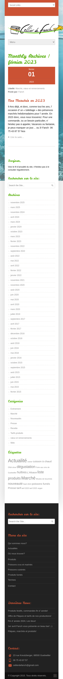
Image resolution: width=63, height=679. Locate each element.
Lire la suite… (17, 137)
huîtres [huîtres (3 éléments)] (22, 472)
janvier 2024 (16, 227)
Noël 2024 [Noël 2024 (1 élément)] (27, 484)
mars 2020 (15, 309)
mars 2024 (15, 222)
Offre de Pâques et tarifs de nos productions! (29, 616)
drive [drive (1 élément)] (14, 467)
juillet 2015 (15, 377)
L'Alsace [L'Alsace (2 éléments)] (32, 472)
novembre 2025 (18, 202)
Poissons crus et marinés (20, 564)
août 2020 (15, 290)
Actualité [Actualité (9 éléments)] (17, 460)
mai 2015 (15, 387)
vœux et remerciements (34, 88)
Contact (12, 586)
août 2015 (15, 372)
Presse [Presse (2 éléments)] (12, 488)
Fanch (21, 92)
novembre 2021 (18, 280)
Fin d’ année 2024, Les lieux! (22, 621)
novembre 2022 (18, 246)
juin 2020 (15, 295)
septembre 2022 (18, 251)
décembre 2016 (18, 333)
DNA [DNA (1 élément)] (10, 467)
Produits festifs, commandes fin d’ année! (28, 611)
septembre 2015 (18, 367)
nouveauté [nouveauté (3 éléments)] (15, 483)
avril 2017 (15, 324)
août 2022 (15, 256)
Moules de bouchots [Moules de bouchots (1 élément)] (44, 479)
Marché (19, 88)
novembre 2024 (18, 212)
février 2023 (16, 241)
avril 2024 (15, 217)
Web (13, 443)
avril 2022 (15, 265)
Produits (12, 559)
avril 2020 (15, 304)
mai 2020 (15, 299)
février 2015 (16, 392)
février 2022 (16, 270)
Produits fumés (15, 575)
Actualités (12, 548)
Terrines (12, 580)
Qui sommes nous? (17, 543)
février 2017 (16, 329)
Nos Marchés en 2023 (26, 100)
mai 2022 (15, 261)
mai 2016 (15, 353)
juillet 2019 (15, 314)
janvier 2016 (16, 358)
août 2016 (15, 343)
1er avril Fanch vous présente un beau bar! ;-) (30, 626)
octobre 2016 (16, 338)
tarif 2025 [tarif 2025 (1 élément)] (33, 488)
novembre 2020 (18, 285)
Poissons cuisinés (16, 569)
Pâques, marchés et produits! (22, 631)
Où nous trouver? (16, 553)
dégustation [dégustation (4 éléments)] (26, 467)
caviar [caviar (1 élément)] (29, 462)
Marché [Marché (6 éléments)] (28, 478)
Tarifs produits (17, 433)
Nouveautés (16, 418)
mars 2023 (15, 236)
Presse (14, 423)
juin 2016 (15, 348)
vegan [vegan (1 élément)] (40, 488)
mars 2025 (15, 207)
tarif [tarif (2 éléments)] (19, 488)
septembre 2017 (18, 319)
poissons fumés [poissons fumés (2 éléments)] (41, 483)
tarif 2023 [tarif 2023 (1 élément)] (25, 488)
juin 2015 (15, 382)
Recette (14, 428)
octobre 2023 (16, 231)
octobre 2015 (16, 363)
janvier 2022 (16, 275)
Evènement (16, 409)
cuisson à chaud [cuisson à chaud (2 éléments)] (42, 461)
